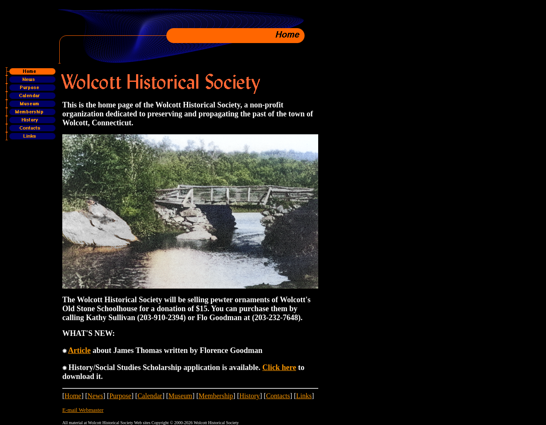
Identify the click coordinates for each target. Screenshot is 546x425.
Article (79, 350)
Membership (215, 395)
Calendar (149, 395)
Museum (180, 395)
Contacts (278, 395)
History (249, 395)
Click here (279, 367)
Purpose (120, 395)
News (95, 395)
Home (72, 395)
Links (303, 395)
